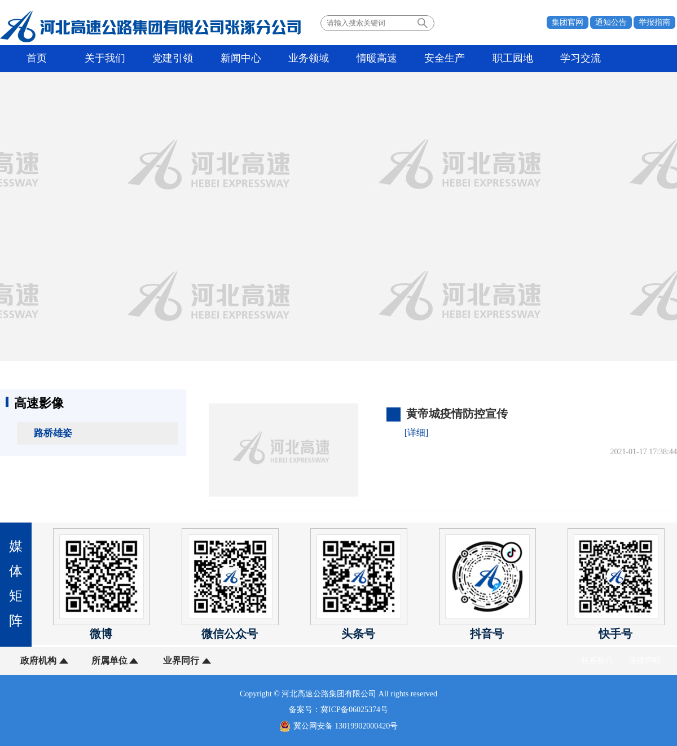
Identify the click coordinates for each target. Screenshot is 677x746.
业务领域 (305, 58)
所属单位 (109, 660)
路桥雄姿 (53, 433)
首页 (37, 58)
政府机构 (38, 660)
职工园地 (506, 58)
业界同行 (179, 660)
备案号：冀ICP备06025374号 (338, 709)
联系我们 (597, 660)
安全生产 (439, 58)
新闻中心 (238, 58)
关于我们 (103, 58)
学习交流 (573, 58)
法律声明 (645, 660)
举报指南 (654, 22)
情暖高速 (372, 58)
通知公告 (611, 22)
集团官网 (567, 22)
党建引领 (171, 58)
